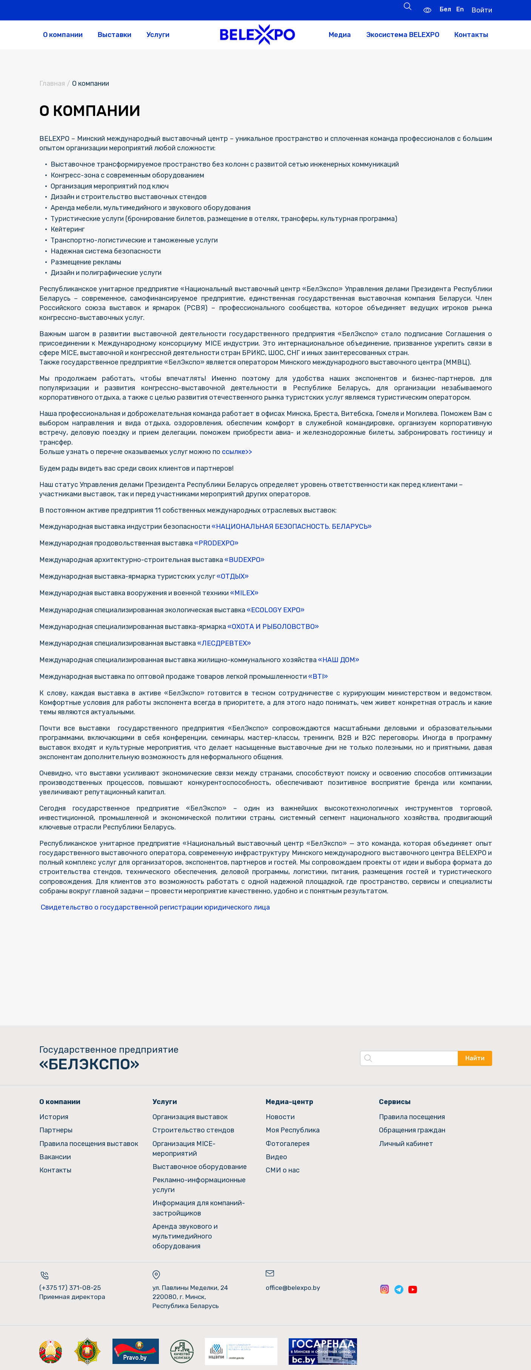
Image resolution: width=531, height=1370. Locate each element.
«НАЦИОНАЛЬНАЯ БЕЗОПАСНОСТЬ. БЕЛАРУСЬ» (294, 527)
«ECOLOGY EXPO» (278, 609)
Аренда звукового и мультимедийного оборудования (185, 1229)
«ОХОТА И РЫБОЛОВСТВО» (275, 625)
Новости (280, 1114)
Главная (52, 84)
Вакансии (55, 1153)
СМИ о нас (283, 1166)
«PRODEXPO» (217, 544)
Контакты (471, 35)
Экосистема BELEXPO (402, 35)
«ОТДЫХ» (234, 576)
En (459, 9)
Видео (276, 1153)
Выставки (114, 35)
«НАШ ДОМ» (341, 658)
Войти (481, 10)
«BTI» (320, 674)
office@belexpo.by (293, 1281)
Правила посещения (412, 1114)
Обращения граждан (412, 1127)
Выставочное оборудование (199, 1162)
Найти (475, 1056)
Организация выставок (190, 1114)
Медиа (340, 35)
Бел (444, 9)
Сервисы (395, 1099)
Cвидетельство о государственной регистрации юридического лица (155, 905)
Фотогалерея (287, 1140)
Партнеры (55, 1127)
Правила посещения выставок (88, 1140)
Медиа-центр (289, 1099)
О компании (63, 35)
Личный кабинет (406, 1140)
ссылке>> (237, 452)
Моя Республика (293, 1127)
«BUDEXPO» (246, 560)
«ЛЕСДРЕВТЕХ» (226, 642)
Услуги (157, 35)
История (53, 1114)
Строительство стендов (193, 1127)
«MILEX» (247, 592)
